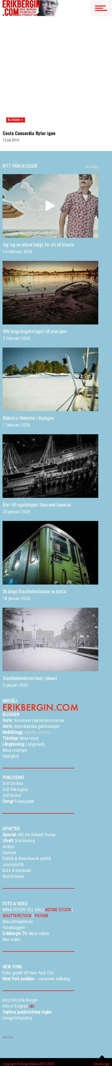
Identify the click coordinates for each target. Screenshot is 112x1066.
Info (61, 1054)
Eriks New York (41, 1054)
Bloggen (8, 1047)
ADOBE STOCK (58, 874)
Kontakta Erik (40, 1060)
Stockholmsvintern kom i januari (30, 642)
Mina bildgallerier (31, 1047)
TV (51, 1047)
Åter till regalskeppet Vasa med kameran (37, 469)
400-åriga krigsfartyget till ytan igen (34, 295)
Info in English (65, 1060)
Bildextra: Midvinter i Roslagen (28, 382)
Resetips (65, 1047)
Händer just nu (26, 696)
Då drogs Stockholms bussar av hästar (35, 556)
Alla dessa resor (14, 1054)
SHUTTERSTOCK (16, 880)
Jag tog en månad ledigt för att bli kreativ (38, 209)
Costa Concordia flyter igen (29, 97)
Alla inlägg (91, 131)
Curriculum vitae (13, 1060)
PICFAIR (41, 880)
